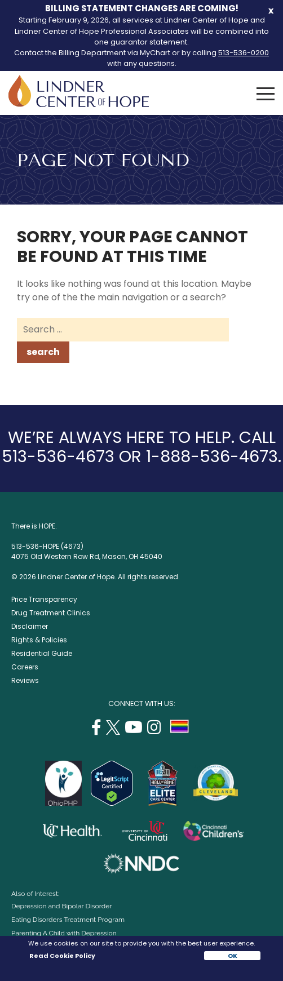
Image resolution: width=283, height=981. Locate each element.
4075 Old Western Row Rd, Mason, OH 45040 (86, 556)
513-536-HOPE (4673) (47, 546)
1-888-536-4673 (212, 456)
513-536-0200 (243, 52)
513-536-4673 (58, 456)
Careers (24, 667)
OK (232, 955)
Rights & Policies (39, 640)
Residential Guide (41, 653)
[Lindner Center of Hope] (78, 103)
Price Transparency (44, 599)
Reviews (25, 680)
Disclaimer (29, 626)
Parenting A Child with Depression (64, 933)
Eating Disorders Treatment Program (68, 920)
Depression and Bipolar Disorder (61, 906)
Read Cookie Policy (61, 955)
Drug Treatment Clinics (50, 613)
